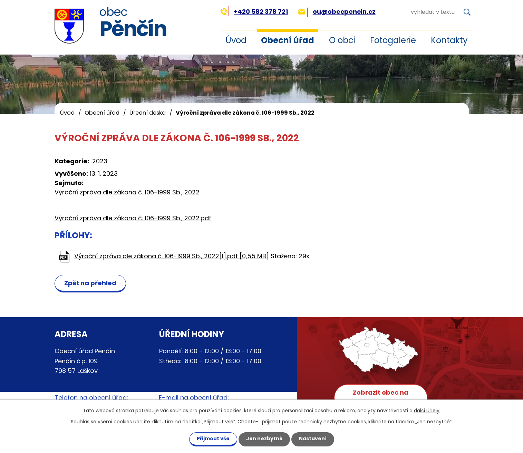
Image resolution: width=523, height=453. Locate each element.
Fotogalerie (393, 40)
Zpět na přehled (90, 283)
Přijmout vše (213, 438)
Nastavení (313, 438)
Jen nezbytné (264, 438)
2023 (99, 161)
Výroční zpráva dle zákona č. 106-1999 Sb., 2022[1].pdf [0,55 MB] (171, 256)
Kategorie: (72, 161)
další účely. (427, 410)
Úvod (235, 40)
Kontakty (449, 40)
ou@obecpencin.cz (336, 11)
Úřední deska (147, 113)
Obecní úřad (287, 40)
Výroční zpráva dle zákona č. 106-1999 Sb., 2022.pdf (133, 218)
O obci (342, 40)
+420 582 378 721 (254, 11)
